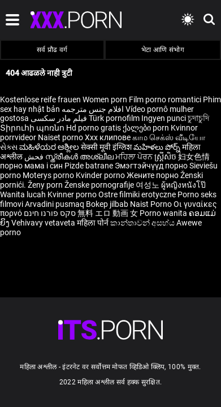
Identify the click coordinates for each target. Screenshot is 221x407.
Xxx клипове (108, 137)
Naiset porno (61, 137)
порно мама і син (31, 165)
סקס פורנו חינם (50, 213)
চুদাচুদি (198, 118)
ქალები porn (147, 127)
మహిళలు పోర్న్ (157, 146)
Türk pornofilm (114, 118)
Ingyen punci (163, 118)
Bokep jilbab (107, 204)
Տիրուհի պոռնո (33, 127)
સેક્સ (9, 146)
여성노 (148, 184)
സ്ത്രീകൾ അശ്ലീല (80, 156)
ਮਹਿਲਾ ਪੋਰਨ (134, 156)
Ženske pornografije (100, 184)
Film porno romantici (165, 99)
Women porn (106, 99)
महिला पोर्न (93, 222)
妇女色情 (194, 156)
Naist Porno (152, 204)
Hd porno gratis (93, 127)
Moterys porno (49, 175)
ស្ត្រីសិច (166, 156)
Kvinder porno (101, 175)
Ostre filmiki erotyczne (137, 194)
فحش (34, 156)
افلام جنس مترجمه (93, 109)
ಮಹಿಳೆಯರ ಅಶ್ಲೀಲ (50, 146)
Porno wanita (164, 213)
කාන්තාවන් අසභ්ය (143, 222)
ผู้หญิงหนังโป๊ (183, 184)
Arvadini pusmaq (55, 204)
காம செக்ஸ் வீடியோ (168, 137)
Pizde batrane (88, 165)
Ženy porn (46, 184)
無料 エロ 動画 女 (107, 213)
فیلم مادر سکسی (59, 118)
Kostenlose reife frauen (40, 99)
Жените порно (153, 175)
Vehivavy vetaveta (44, 222)
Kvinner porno (72, 194)
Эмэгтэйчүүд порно (152, 165)
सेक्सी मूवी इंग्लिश (106, 146)
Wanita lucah (23, 194)
